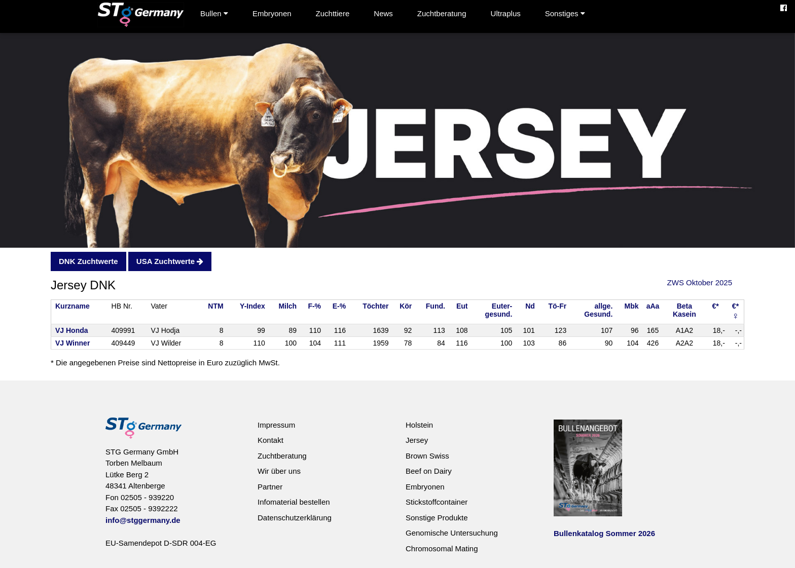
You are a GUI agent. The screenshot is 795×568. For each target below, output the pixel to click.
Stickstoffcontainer (436, 502)
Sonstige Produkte (437, 517)
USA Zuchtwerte (169, 261)
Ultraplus (506, 13)
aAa (653, 306)
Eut (462, 306)
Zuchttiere (333, 13)
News (383, 13)
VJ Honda (71, 330)
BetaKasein (684, 310)
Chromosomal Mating (442, 548)
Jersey (417, 440)
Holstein (419, 425)
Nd (530, 306)
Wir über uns (279, 471)
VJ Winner (72, 343)
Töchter (375, 306)
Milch (287, 306)
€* (715, 306)
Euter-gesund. (499, 310)
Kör (406, 306)
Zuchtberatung (441, 13)
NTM (215, 306)
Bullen (214, 13)
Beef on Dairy (429, 471)
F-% (314, 306)
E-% (339, 306)
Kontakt (270, 440)
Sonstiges (565, 13)
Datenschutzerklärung (295, 517)
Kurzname (72, 306)
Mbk (632, 306)
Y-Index (252, 306)
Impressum (276, 425)
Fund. (435, 306)
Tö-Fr (557, 306)
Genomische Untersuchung (452, 532)
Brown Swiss (427, 455)
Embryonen (272, 13)
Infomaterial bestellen (294, 502)
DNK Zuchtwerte (88, 261)
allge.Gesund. (598, 310)
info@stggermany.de (142, 520)
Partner (270, 486)
